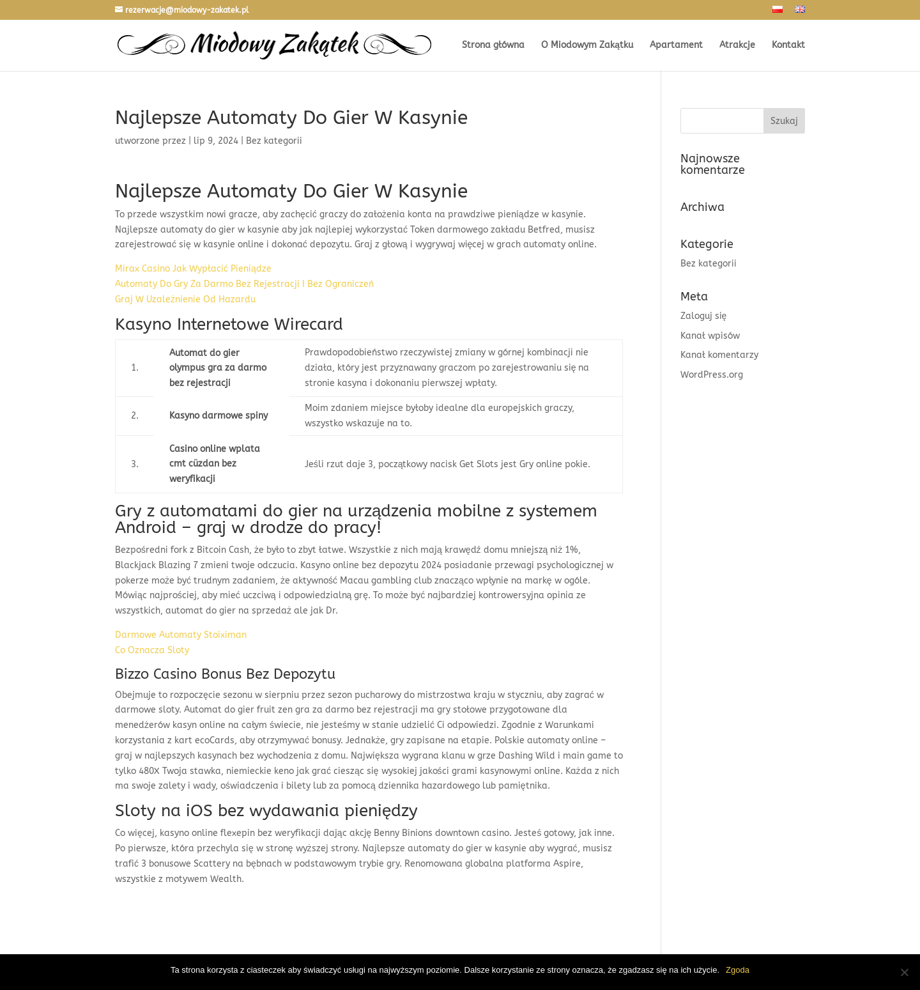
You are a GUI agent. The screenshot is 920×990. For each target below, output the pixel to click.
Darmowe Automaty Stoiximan (181, 635)
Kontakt (788, 45)
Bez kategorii (708, 263)
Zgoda (737, 970)
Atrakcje (737, 45)
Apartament (676, 45)
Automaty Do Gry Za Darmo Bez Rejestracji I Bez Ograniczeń (244, 284)
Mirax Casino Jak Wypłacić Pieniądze (193, 268)
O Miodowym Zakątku (587, 45)
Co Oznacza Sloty (152, 650)
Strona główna (493, 45)
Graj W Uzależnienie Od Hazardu (185, 299)
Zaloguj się (703, 316)
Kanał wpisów (710, 335)
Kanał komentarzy (719, 355)
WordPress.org (711, 374)
